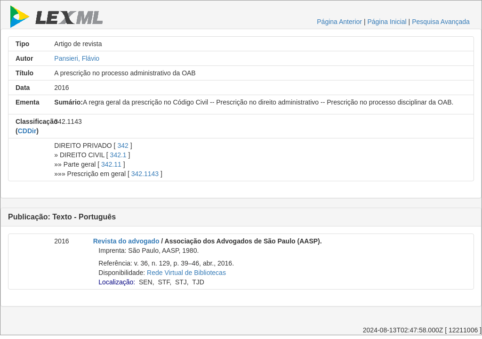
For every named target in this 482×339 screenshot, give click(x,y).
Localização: (116, 282)
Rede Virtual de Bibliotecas (186, 272)
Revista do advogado (126, 241)
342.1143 (145, 174)
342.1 (118, 155)
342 (122, 145)
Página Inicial (386, 21)
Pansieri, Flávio (76, 58)
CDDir (27, 131)
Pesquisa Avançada (441, 21)
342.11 (111, 164)
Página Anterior (339, 21)
